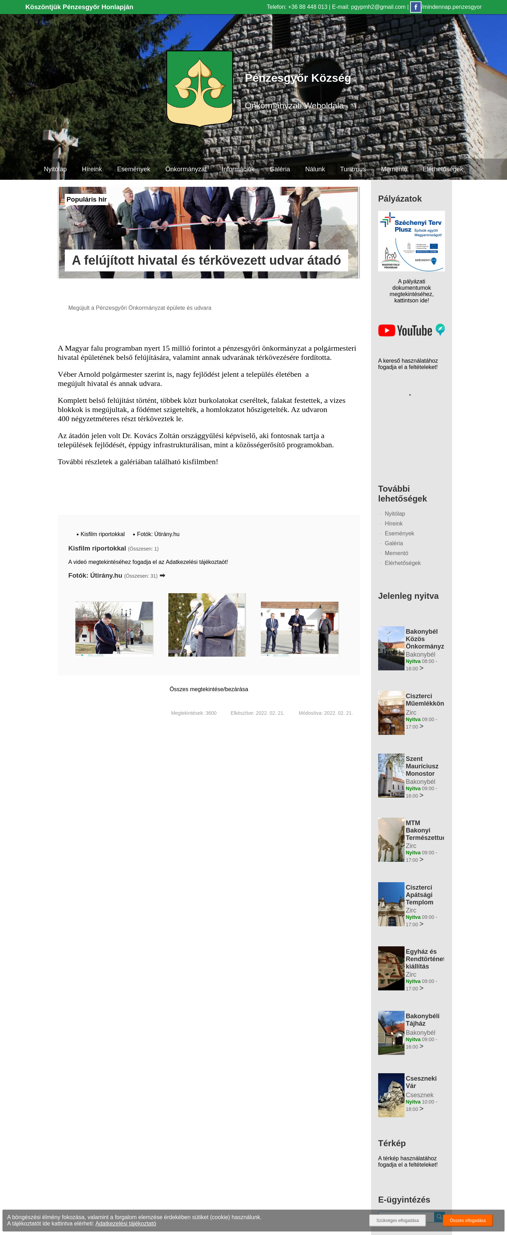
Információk (238, 169)
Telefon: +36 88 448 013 (297, 7)
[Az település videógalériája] (411, 335)
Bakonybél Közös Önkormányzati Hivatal (428, 642)
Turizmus (353, 169)
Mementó (394, 169)
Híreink (92, 169)
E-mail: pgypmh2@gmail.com (369, 7)
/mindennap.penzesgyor (446, 7)
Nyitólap (55, 169)
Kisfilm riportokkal (103, 534)
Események (133, 169)
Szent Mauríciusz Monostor (422, 766)
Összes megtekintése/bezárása (209, 689)
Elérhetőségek (443, 169)
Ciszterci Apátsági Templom (419, 895)
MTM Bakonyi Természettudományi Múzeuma (437, 834)
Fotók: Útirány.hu (158, 534)
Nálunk (315, 169)
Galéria (280, 169)
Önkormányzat (185, 169)
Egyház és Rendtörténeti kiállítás (426, 959)
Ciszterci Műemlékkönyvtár (432, 700)
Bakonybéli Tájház (422, 1020)
